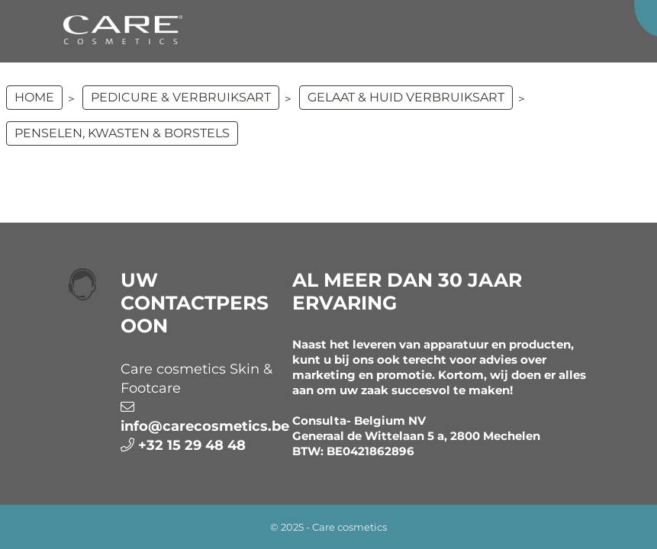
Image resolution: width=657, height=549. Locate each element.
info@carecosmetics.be (205, 426)
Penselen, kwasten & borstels (122, 133)
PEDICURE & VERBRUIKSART (181, 97)
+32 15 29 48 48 (192, 445)
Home (34, 97)
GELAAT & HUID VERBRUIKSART (406, 97)
